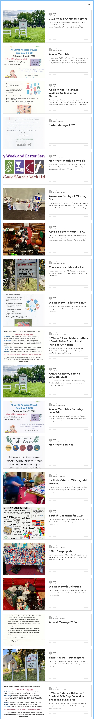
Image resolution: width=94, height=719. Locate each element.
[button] (89, 5)
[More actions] (88, 14)
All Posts (5, 4)
